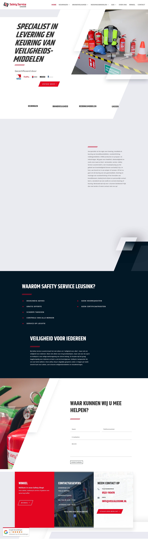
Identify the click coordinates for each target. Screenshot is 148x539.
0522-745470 (108, 493)
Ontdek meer (48, 84)
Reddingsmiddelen (99, 5)
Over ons (123, 5)
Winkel (132, 5)
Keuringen (63, 5)
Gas (112, 5)
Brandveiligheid (79, 5)
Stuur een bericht (109, 511)
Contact (141, 5)
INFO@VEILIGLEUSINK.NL (114, 501)
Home (54, 5)
